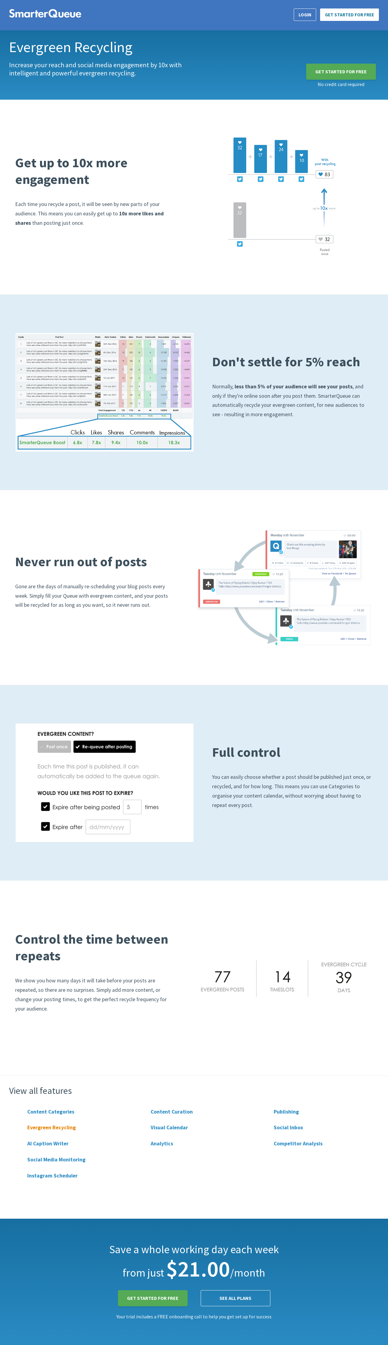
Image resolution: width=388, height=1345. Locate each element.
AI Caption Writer (48, 1143)
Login (305, 15)
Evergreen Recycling (51, 1127)
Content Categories (50, 1111)
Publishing (286, 1111)
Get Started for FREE (349, 15)
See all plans (235, 1298)
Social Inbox (288, 1127)
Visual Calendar (169, 1127)
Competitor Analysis (298, 1143)
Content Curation (172, 1111)
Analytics (162, 1143)
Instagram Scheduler (52, 1175)
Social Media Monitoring (56, 1159)
